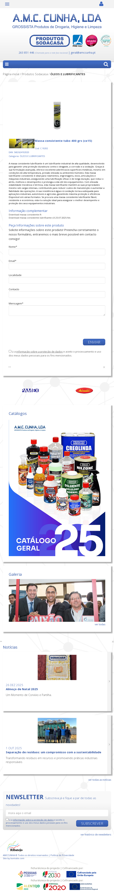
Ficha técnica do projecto (45, 868)
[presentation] (31, 325)
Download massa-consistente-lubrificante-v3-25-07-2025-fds (39, 217)
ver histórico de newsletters (96, 834)
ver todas (100, 624)
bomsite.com (17, 858)
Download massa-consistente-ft (25, 214)
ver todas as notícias (99, 779)
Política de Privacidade (62, 855)
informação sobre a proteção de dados (39, 351)
